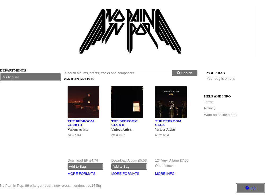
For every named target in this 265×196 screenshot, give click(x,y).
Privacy (209, 108)
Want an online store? (220, 115)
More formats (81, 174)
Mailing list (11, 77)
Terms (208, 102)
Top (250, 188)
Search (184, 73)
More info (165, 174)
